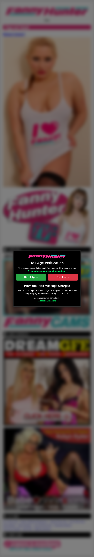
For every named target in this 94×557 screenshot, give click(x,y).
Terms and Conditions (47, 301)
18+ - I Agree (31, 277)
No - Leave (63, 277)
